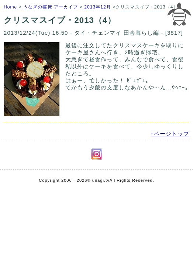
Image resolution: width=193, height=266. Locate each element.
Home (10, 7)
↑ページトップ (170, 133)
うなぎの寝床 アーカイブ (50, 7)
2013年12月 (97, 7)
